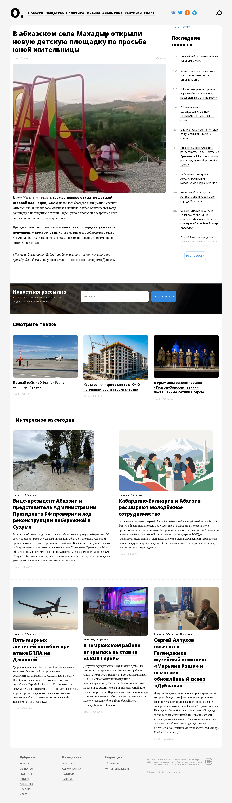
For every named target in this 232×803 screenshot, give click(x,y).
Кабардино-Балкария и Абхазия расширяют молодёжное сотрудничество (198, 179)
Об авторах (112, 763)
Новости (35, 13)
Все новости (195, 255)
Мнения (93, 13)
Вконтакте (68, 763)
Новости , (19, 495)
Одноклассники (71, 768)
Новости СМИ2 (181, 27)
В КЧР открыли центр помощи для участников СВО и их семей (199, 134)
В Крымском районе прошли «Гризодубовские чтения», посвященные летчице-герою (198, 93)
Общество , (173, 634)
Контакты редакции (117, 768)
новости (182, 44)
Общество (54, 13)
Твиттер (67, 778)
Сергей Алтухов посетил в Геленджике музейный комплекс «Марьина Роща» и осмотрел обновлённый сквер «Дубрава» (199, 219)
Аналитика (112, 13)
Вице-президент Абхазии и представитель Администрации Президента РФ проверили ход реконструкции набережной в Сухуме (199, 156)
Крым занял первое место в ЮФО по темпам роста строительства (197, 75)
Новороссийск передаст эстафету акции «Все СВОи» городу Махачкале (197, 197)
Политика (75, 13)
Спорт (149, 13)
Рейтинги (133, 13)
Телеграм (68, 773)
